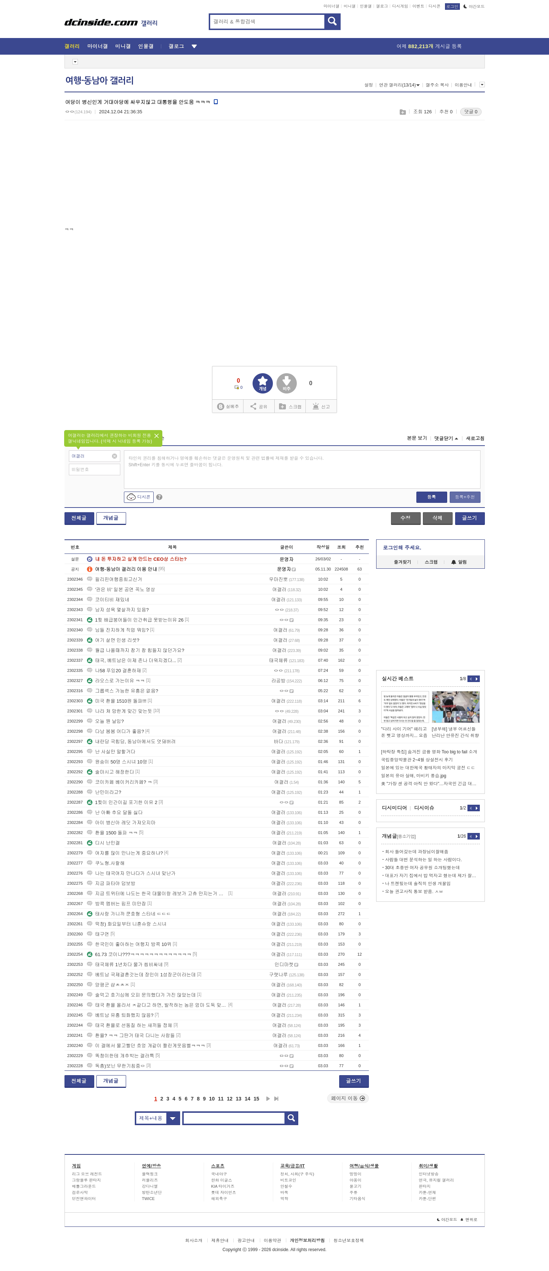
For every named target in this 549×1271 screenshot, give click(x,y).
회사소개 (194, 1240)
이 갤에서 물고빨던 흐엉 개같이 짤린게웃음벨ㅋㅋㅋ (146, 1045)
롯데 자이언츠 (223, 1192)
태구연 (98, 934)
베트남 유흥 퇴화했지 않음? (120, 1015)
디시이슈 (424, 808)
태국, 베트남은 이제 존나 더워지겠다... (131, 660)
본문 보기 (417, 438)
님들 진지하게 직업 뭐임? (118, 630)
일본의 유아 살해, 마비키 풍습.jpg (413, 775)
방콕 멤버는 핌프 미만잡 (116, 903)
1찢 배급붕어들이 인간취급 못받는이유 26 (135, 620)
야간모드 (474, 6)
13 (239, 1099)
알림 (459, 562)
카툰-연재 (427, 1192)
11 (221, 1099)
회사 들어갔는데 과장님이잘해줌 (417, 851)
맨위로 (469, 1219)
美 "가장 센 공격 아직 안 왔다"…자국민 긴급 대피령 (430, 783)
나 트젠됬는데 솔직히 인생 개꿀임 (418, 883)
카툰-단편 (427, 1198)
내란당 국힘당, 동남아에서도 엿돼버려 (131, 741)
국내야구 (219, 1174)
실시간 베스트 (398, 679)
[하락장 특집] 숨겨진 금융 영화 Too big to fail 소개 (429, 751)
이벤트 (418, 6)
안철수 (286, 1186)
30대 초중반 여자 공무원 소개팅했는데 (422, 867)
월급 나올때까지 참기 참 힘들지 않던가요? (135, 650)
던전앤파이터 (84, 1198)
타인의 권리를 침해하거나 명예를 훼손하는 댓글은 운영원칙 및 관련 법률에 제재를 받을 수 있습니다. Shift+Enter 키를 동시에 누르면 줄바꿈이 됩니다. (226, 461)
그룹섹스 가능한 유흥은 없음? (122, 691)
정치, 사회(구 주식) (297, 1174)
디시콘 (435, 6)
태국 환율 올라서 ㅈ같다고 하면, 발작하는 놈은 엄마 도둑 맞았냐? (157, 1005)
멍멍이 (356, 1174)
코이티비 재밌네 (108, 599)
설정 (369, 85)
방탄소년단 (152, 1192)
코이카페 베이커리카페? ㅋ (119, 782)
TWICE (148, 1198)
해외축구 (219, 1198)
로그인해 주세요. (402, 548)
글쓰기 (469, 518)
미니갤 (349, 6)
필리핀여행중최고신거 (114, 579)
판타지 (425, 1186)
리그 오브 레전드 (87, 1174)
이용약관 (272, 1240)
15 (256, 1099)
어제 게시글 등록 (429, 46)
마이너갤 (332, 6)
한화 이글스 (221, 1180)
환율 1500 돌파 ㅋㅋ (112, 833)
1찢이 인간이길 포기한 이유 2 (122, 802)
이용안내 (463, 85)
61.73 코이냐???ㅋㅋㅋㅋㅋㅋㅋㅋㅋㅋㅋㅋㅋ (139, 954)
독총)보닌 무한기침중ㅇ (116, 1066)
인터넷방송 (429, 1174)
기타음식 (358, 1198)
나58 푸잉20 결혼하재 (114, 670)
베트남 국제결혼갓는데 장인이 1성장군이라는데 (141, 974)
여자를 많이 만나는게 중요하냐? (125, 853)
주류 (354, 1192)
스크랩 (402, 112)
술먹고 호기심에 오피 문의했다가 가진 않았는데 (141, 995)
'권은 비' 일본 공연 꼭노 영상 (121, 589)
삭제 (437, 518)
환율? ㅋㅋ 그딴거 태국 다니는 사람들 (131, 1035)
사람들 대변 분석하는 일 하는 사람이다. (423, 859)
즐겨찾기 (402, 562)
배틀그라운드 (84, 1186)
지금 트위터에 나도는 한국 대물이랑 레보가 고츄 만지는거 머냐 (157, 893)
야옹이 (356, 1180)
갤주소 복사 (437, 85)
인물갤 (366, 6)
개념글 (110, 518)
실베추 (228, 407)
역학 (284, 1198)
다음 (268, 1098)
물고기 (356, 1186)
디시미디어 (394, 808)
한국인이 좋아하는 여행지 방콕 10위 (129, 944)
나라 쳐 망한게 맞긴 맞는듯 (119, 711)
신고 (321, 406)
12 (230, 1099)
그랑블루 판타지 (86, 1180)
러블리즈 (150, 1180)
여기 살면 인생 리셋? (113, 640)
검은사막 (80, 1192)
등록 (431, 497)
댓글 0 (471, 111)
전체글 (79, 518)
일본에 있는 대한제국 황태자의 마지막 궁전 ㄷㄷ (428, 767)
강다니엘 (150, 1186)
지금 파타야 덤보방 (111, 883)
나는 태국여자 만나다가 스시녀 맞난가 (131, 873)
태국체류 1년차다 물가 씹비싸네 (125, 964)
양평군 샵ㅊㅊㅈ (108, 985)
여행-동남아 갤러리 (99, 80)
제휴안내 (220, 1240)
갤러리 (72, 46)
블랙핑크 (150, 1174)
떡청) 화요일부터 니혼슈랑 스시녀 (126, 924)
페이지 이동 (348, 1098)
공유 (258, 406)
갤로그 (382, 6)
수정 (405, 518)
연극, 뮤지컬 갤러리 (436, 1180)
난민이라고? (104, 792)
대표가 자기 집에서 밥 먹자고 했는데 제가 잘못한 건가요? (432, 875)
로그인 (452, 6)
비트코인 (288, 1180)
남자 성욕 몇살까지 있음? (118, 610)
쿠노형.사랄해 (106, 863)
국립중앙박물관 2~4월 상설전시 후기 (417, 759)
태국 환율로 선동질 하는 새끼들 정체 (129, 1025)
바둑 (284, 1192)
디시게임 (400, 6)
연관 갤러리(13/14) (399, 85)
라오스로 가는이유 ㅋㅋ (116, 680)
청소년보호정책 (348, 1240)
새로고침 (475, 438)
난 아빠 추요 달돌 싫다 (114, 812)
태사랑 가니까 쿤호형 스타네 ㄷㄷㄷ (129, 914)
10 (212, 1099)
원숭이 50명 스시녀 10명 (117, 762)
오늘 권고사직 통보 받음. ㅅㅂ (414, 891)
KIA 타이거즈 (222, 1186)
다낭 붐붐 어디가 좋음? (115, 731)
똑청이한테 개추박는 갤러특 (120, 1056)
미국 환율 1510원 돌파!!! (116, 701)
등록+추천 (465, 497)
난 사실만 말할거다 (111, 751)
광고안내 (246, 1240)
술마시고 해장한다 (110, 772)
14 (247, 1099)
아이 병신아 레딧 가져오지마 (121, 822)
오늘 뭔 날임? (105, 721)
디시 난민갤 (103, 843)
